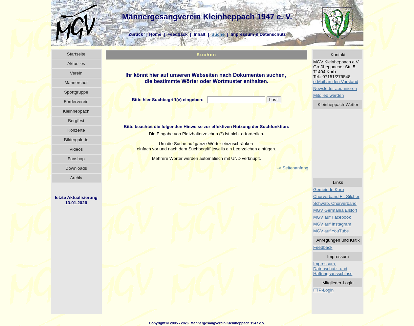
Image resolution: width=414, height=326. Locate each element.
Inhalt (200, 34)
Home (155, 34)
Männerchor (76, 82)
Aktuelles (76, 63)
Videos (76, 149)
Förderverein (76, 101)
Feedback (177, 34)
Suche (218, 34)
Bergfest (76, 120)
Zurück (135, 34)
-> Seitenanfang (292, 167)
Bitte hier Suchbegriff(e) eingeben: (169, 99)
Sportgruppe (76, 92)
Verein (76, 73)
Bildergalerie (76, 139)
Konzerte (76, 130)
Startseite (76, 54)
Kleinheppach (76, 111)
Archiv (76, 177)
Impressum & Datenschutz (258, 34)
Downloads (76, 168)
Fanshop (76, 158)
